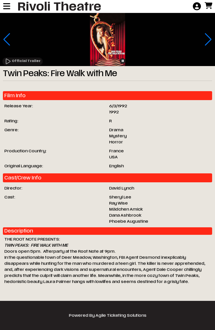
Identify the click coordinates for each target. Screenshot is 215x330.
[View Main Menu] (7, 7)
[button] (92, 61)
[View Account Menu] (197, 7)
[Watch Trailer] (22, 61)
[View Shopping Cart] (208, 6)
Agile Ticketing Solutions (121, 315)
